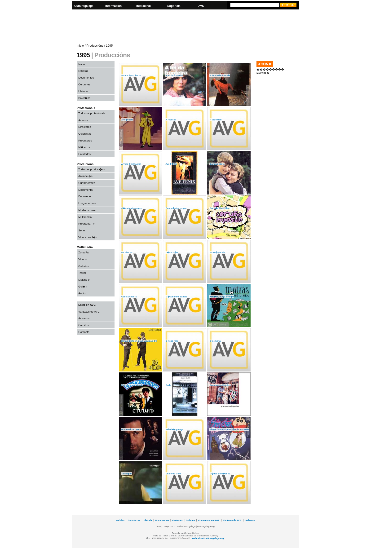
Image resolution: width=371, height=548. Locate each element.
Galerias (83, 266)
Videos (82, 259)
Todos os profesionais (91, 113)
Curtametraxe (86, 182)
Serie (81, 230)
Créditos (83, 325)
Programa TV (86, 223)
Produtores (85, 140)
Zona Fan (84, 252)
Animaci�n (85, 175)
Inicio (81, 64)
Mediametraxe (87, 210)
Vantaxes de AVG (89, 311)
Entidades (84, 153)
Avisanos (83, 318)
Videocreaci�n (87, 237)
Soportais (174, 6)
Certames (84, 84)
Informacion (113, 6)
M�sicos (84, 147)
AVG (201, 6)
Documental (85, 189)
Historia (83, 91)
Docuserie (84, 196)
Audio (81, 293)
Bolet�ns (84, 97)
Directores (84, 126)
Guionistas (84, 133)
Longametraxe (87, 203)
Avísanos (250, 520)
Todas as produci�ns (91, 169)
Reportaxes (134, 520)
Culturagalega (83, 6)
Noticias (83, 70)
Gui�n (82, 286)
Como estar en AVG (209, 520)
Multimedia (85, 216)
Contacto (83, 331)
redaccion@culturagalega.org (208, 538)
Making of (84, 279)
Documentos (86, 77)
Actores (83, 120)
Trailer (82, 272)
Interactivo (143, 6)
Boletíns (190, 520)
